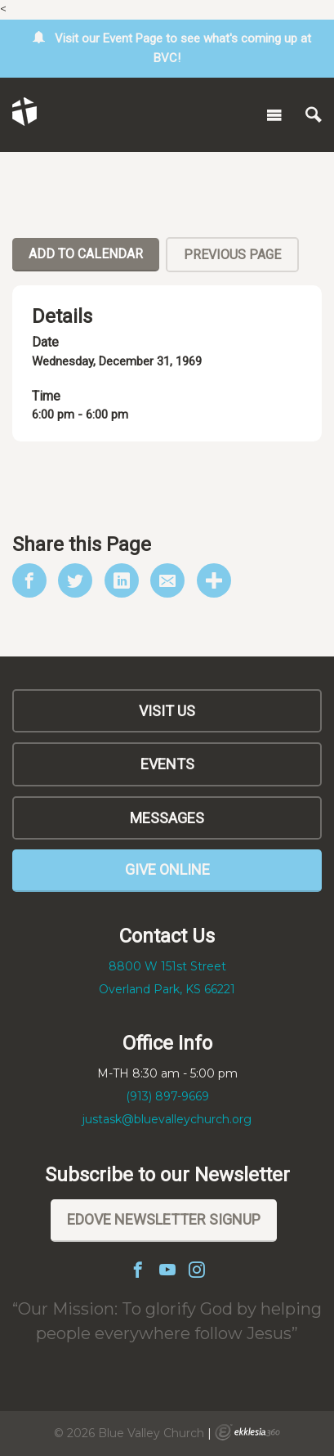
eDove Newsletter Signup (164, 1219)
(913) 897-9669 (167, 1096)
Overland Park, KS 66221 (167, 989)
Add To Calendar (86, 254)
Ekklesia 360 (247, 1432)
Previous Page (232, 254)
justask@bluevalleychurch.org (167, 1119)
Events (167, 764)
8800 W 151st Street (167, 966)
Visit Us (167, 710)
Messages (167, 818)
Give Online (167, 869)
